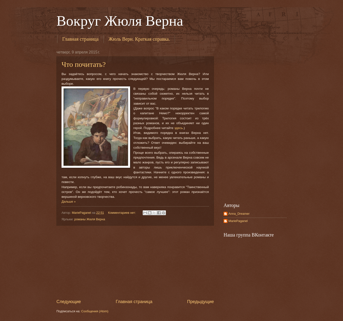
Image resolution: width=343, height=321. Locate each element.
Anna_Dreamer (238, 213)
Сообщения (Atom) (94, 311)
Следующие (68, 301)
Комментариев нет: (122, 212)
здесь (178, 128)
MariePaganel (238, 221)
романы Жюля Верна (89, 219)
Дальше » (69, 201)
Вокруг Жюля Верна (119, 21)
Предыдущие (200, 301)
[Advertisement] (135, 262)
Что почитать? (84, 64)
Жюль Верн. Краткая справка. (139, 39)
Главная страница (80, 39)
